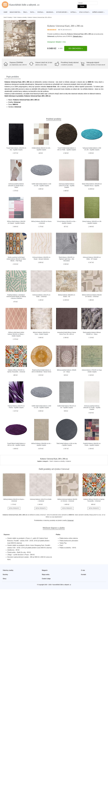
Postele (40, 12)
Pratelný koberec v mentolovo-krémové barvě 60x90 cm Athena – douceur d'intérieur (16, 296)
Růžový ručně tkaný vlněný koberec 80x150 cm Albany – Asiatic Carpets (16, 334)
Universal (50, 36)
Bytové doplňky (61, 12)
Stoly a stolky (84, 12)
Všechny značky (8, 570)
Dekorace (49, 12)
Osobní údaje (46, 578)
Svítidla (73, 12)
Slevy (4, 578)
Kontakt (83, 574)
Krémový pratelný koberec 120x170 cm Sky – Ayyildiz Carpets (66, 185)
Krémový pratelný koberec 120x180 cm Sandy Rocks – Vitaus (16, 185)
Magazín (45, 570)
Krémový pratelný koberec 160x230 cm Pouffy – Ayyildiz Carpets (91, 407)
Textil (32, 12)
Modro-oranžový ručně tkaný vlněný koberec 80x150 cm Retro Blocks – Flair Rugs (16, 259)
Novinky (5, 574)
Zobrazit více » (77, 36)
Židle (25, 12)
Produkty (10, 17)
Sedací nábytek (15, 12)
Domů (5, 12)
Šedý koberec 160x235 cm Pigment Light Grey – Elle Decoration (66, 259)
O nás (83, 570)
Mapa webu (46, 574)
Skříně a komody (97, 12)
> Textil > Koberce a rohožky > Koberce (22, 17)
